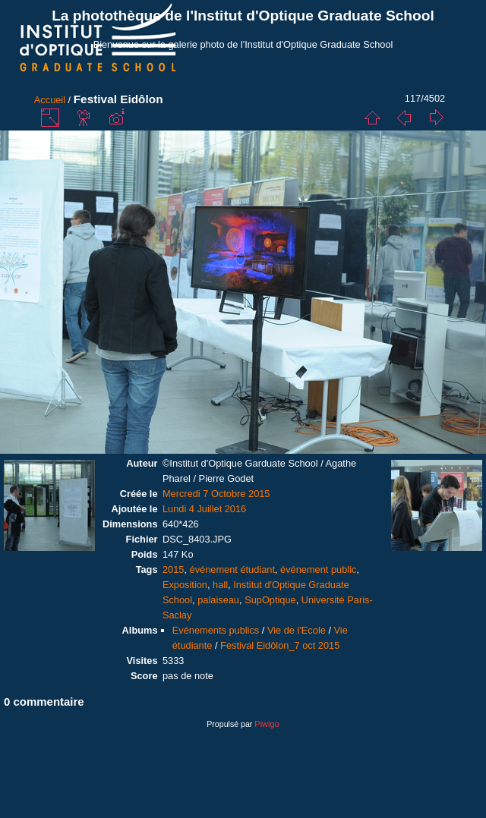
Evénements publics (216, 630)
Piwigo (266, 723)
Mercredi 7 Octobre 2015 (216, 493)
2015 (173, 569)
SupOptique (270, 600)
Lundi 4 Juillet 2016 (204, 508)
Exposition (185, 584)
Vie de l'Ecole (296, 630)
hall (220, 584)
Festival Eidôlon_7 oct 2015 (279, 645)
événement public (318, 569)
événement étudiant (232, 569)
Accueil (49, 99)
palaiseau (218, 600)
